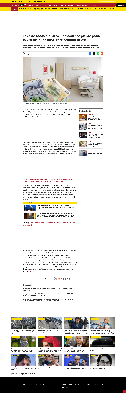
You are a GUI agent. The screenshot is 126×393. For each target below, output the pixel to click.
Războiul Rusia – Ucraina (40, 1)
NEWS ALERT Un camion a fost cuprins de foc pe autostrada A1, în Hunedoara (23, 374)
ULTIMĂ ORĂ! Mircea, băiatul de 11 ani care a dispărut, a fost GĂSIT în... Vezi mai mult (23, 368)
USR (30, 271)
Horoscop (29, 1)
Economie (47, 5)
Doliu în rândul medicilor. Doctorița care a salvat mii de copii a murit (102, 367)
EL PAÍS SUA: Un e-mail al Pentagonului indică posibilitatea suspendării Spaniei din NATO (23, 332)
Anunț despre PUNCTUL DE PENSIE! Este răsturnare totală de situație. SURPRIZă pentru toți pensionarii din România (48, 294)
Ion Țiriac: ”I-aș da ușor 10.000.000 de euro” (48, 367)
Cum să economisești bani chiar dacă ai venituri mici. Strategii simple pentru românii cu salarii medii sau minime (22, 350)
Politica (31, 5)
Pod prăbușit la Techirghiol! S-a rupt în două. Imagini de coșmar (49, 331)
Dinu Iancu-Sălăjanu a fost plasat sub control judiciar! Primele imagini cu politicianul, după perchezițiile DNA (75, 350)
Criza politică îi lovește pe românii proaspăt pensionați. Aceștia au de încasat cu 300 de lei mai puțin (95, 145)
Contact (48, 384)
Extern (84, 5)
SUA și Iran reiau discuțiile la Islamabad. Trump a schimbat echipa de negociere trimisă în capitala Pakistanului (95, 136)
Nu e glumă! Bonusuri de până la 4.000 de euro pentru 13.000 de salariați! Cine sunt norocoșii (95, 127)
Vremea (78, 5)
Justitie (55, 5)
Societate (38, 5)
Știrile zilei (14, 1)
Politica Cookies (27, 384)
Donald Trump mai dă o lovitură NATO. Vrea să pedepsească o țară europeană (75, 367)
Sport (95, 5)
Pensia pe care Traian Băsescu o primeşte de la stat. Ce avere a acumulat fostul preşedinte (47, 289)
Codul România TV (79, 384)
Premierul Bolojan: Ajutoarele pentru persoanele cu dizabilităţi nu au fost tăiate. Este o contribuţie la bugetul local (55, 207)
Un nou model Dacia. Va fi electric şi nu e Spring (102, 349)
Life (90, 5)
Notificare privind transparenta (94, 384)
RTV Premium (21, 1)
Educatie (63, 5)
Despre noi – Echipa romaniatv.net (62, 384)
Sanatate (71, 5)
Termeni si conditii (39, 384)
